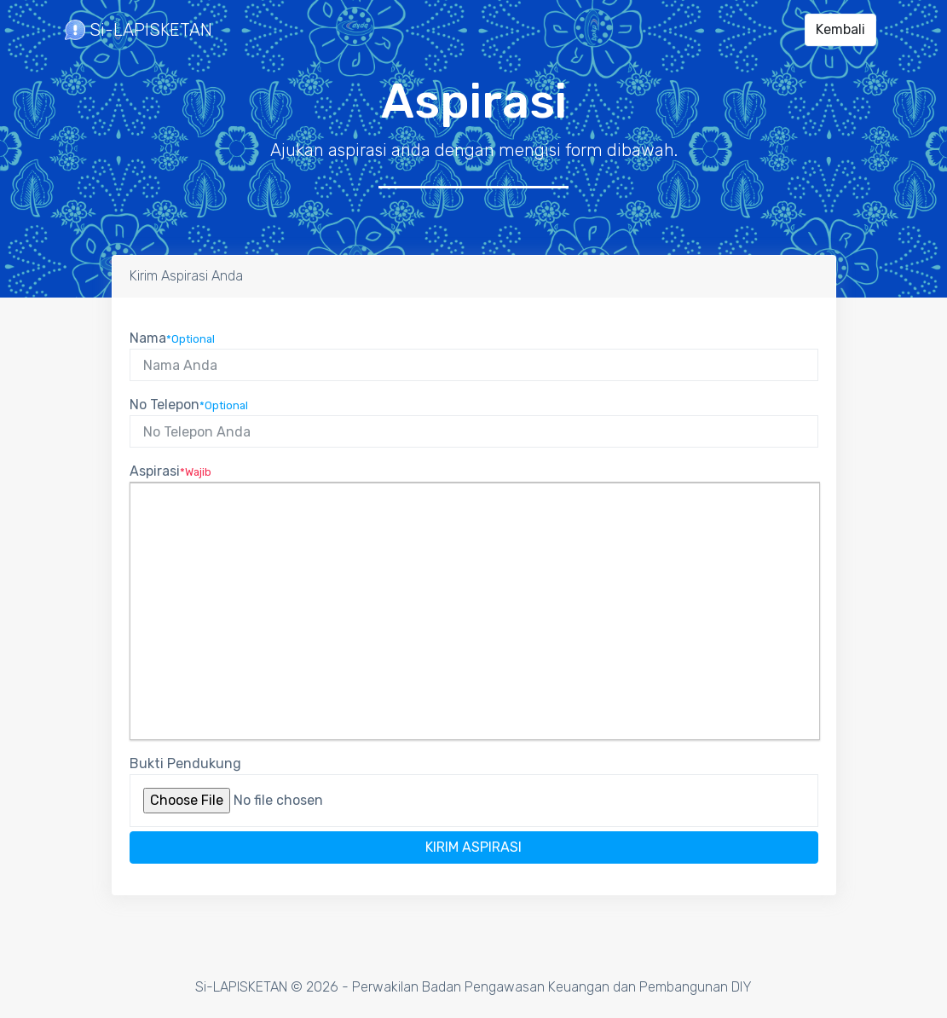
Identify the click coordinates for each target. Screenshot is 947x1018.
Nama (172, 338)
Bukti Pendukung (185, 763)
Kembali (840, 29)
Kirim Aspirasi (473, 847)
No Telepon (189, 404)
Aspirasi (170, 471)
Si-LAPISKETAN (138, 30)
